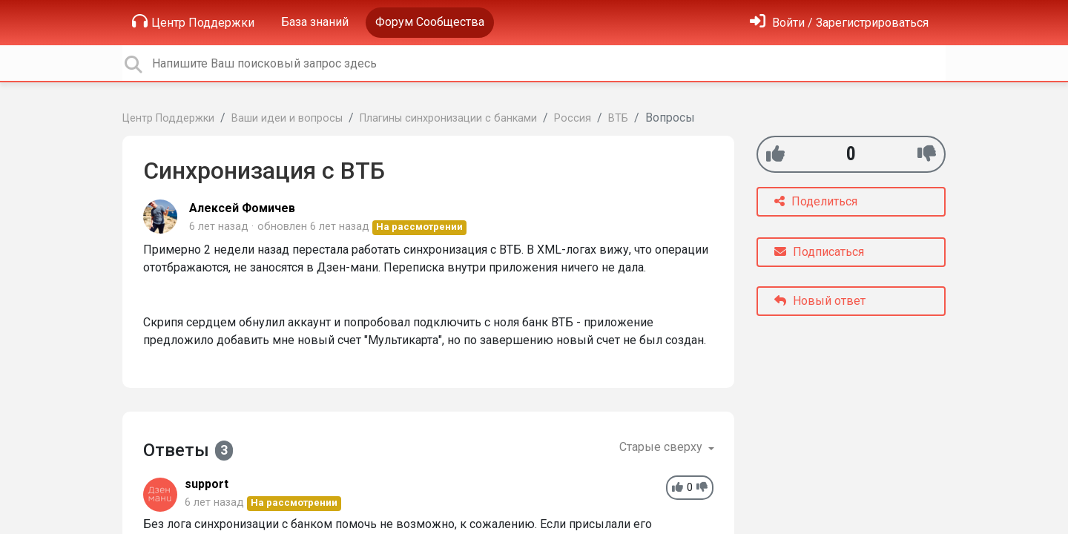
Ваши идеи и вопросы (287, 118)
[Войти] (839, 22)
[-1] (926, 154)
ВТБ (618, 118)
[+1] (775, 154)
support (206, 484)
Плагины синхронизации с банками (448, 118)
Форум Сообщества (429, 22)
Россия (572, 118)
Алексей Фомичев (242, 208)
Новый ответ (820, 301)
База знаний (315, 22)
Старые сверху (662, 447)
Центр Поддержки (193, 21)
